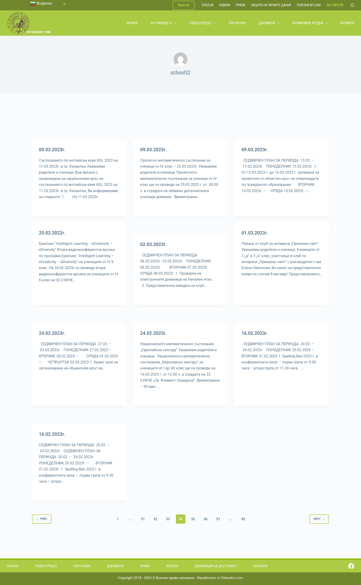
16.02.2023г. (255, 333)
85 (243, 518)
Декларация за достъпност (216, 565)
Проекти (183, 5)
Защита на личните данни (271, 5)
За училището (164, 23)
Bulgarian (41, 3)
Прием (240, 5)
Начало (132, 23)
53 (168, 518)
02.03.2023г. (153, 244)
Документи (269, 23)
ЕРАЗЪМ (207, 5)
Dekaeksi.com (232, 577)
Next (319, 518)
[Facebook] (351, 565)
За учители (334, 5)
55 (193, 518)
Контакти (347, 23)
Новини (224, 5)
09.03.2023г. (52, 149)
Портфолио (237, 23)
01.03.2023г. (255, 233)
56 (205, 518)
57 (218, 518)
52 (155, 518)
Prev (41, 518)
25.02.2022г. (52, 233)
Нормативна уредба (310, 23)
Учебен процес (202, 23)
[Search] (352, 5)
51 (143, 518)
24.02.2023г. (52, 333)
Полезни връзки (309, 5)
